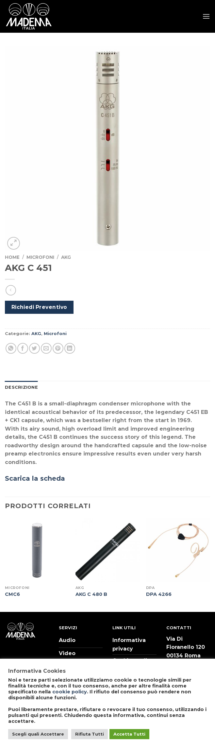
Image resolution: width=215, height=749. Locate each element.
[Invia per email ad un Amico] (46, 348)
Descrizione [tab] (21, 387)
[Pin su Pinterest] (58, 348)
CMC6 (12, 594)
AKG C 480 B (91, 594)
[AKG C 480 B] (107, 550)
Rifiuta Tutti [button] (89, 734)
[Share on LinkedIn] (69, 348)
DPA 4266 (159, 594)
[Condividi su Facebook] (22, 348)
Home (12, 257)
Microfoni (40, 257)
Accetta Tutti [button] (129, 734)
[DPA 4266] (178, 550)
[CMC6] (37, 550)
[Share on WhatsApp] (11, 348)
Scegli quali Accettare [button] (38, 734)
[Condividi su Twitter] (34, 348)
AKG (66, 257)
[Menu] (206, 16)
